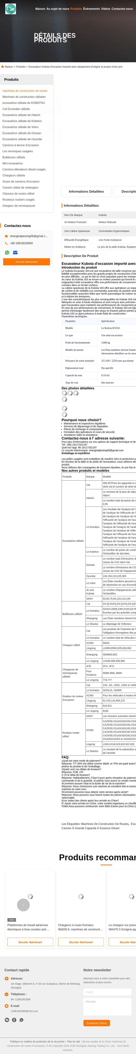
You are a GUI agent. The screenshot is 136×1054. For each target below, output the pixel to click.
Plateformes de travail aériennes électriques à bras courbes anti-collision (27, 928)
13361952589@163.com (24, 1011)
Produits (76, 8)
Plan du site (73, 1041)
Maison (40, 8)
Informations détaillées (86, 191)
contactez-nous (97, 1023)
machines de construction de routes (105, 823)
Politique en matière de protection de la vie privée (37, 1041)
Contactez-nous (122, 8)
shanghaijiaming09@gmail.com (29, 236)
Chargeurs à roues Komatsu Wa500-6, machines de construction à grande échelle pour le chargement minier (80, 928)
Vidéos (105, 8)
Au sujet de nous (57, 8)
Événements (91, 8)
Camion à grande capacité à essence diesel (90, 828)
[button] (23, 905)
